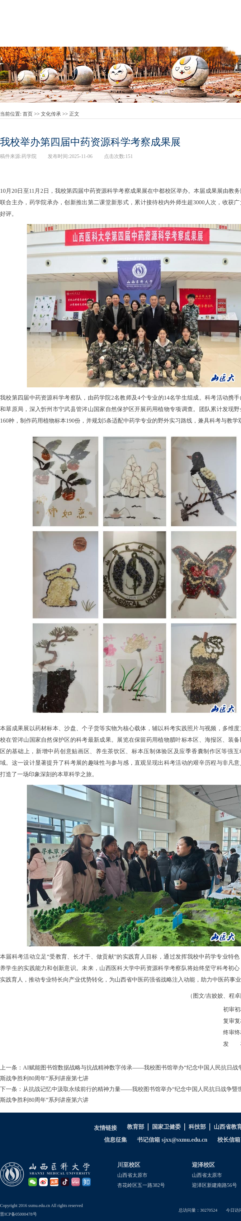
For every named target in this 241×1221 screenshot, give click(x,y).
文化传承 (51, 114)
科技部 (197, 1127)
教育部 (135, 1127)
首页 (28, 114)
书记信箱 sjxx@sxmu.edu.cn (172, 1140)
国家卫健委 (166, 1127)
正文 (74, 114)
